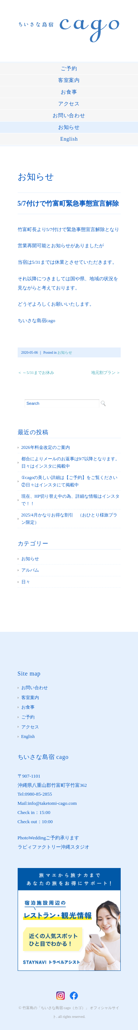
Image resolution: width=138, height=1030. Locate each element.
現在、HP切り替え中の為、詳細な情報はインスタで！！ (70, 500)
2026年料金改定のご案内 (45, 447)
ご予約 (69, 68)
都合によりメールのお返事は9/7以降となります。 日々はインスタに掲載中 (71, 462)
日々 (25, 581)
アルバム (30, 570)
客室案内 (69, 80)
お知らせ (69, 127)
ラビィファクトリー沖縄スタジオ (53, 847)
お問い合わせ (69, 115)
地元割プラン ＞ (106, 372)
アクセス (69, 104)
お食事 (69, 92)
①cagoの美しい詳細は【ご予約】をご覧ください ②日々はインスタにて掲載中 (71, 481)
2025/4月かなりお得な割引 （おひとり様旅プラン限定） (69, 518)
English (69, 139)
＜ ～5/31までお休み (36, 372)
